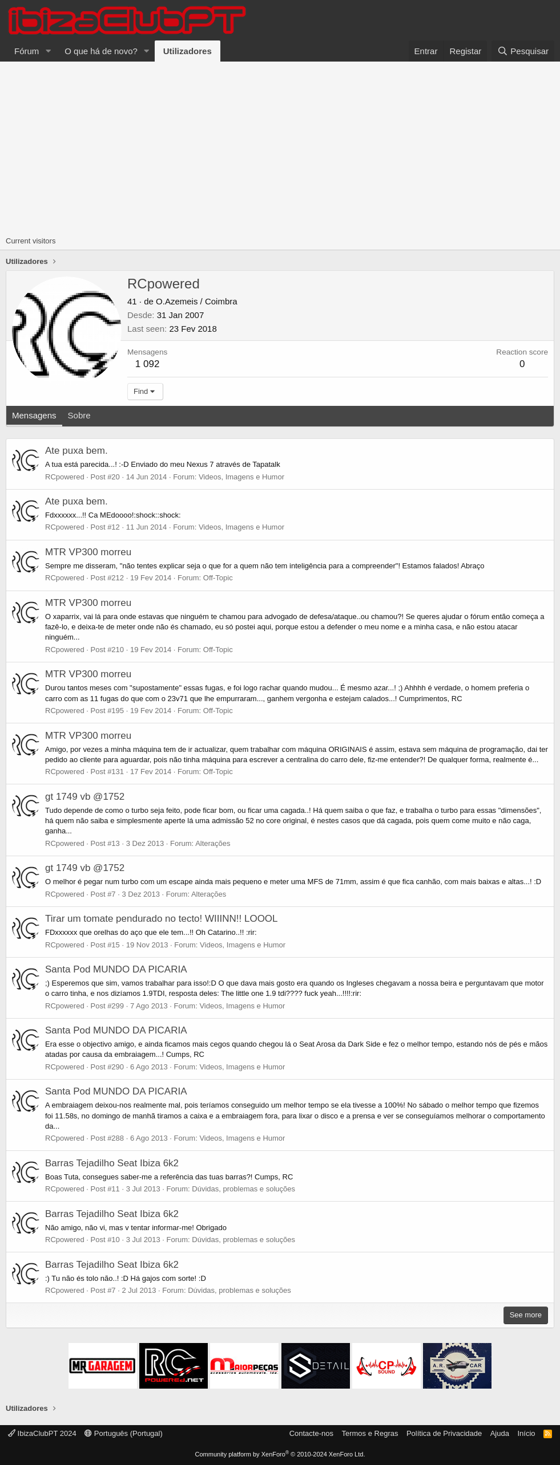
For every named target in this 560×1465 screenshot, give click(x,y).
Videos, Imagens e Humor (241, 477)
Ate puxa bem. (76, 450)
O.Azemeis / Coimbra (196, 301)
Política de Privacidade (444, 1433)
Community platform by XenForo (280, 1454)
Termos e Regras (369, 1433)
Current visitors (30, 241)
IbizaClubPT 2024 (42, 1433)
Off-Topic (218, 577)
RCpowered (64, 477)
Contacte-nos (311, 1433)
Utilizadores (187, 51)
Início (526, 1433)
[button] (48, 51)
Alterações (212, 843)
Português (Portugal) (123, 1433)
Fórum (26, 51)
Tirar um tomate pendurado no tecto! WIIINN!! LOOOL (161, 918)
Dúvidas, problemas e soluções (243, 1189)
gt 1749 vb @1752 (84, 796)
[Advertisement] (280, 147)
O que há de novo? (101, 51)
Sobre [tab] (79, 415)
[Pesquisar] (522, 51)
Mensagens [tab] (34, 415)
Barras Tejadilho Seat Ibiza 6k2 (112, 1163)
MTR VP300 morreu (88, 552)
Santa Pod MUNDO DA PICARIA (116, 969)
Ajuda (499, 1433)
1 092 (147, 364)
